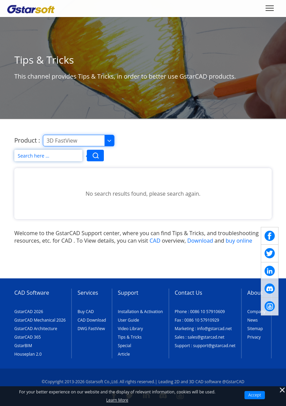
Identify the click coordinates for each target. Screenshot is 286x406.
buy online (239, 240)
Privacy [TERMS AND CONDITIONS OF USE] (254, 337)
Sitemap (255, 328)
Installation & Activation (140, 311)
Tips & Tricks (130, 337)
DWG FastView (91, 328)
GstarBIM (23, 345)
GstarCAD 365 (27, 337)
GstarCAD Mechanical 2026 (40, 320)
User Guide (128, 320)
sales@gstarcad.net (206, 337)
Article (124, 354)
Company (256, 311)
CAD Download (92, 320)
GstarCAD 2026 (28, 311)
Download (200, 240)
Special (124, 345)
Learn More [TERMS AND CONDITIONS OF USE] (117, 400)
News (252, 320)
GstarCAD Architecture (35, 328)
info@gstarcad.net (214, 328)
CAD (154, 240)
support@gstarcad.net (214, 345)
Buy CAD (86, 311)
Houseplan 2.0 (28, 354)
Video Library (130, 328)
